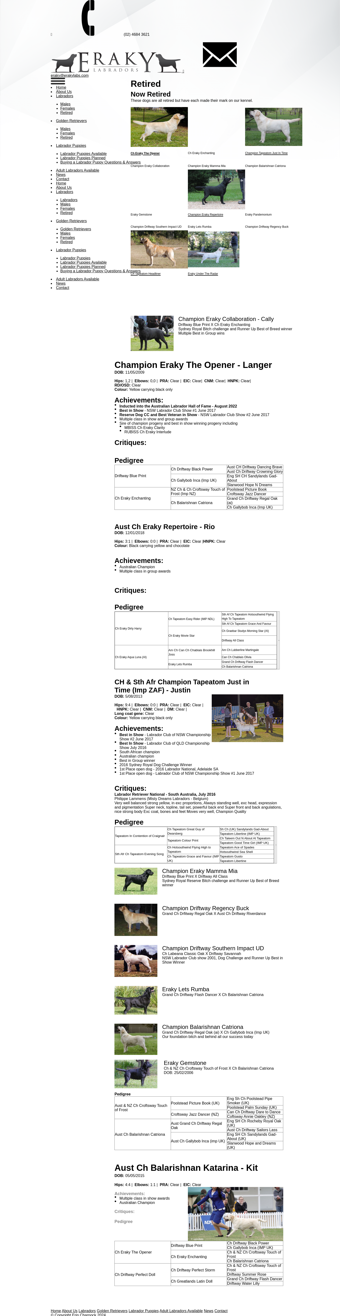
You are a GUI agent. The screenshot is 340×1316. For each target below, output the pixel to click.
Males (65, 104)
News (208, 1311)
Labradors (64, 96)
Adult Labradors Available (181, 1311)
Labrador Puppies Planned (82, 158)
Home (61, 87)
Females (67, 108)
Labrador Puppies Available (83, 154)
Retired (66, 113)
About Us (69, 1311)
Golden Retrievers (71, 121)
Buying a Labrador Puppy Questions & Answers (100, 162)
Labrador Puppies (71, 146)
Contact (62, 179)
